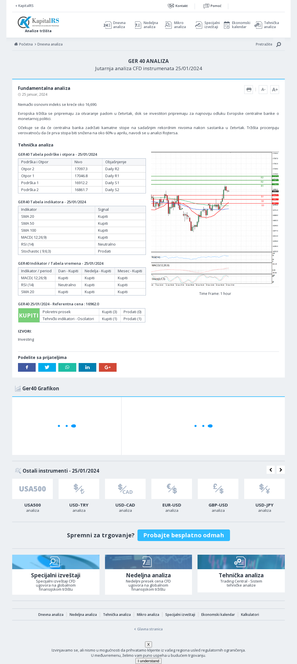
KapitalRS (26, 5)
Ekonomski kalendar (240, 25)
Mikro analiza (180, 25)
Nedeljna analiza (151, 25)
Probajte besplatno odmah (183, 535)
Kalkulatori (250, 614)
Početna (26, 44)
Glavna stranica (150, 629)
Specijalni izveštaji (210, 25)
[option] (32, 497)
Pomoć (216, 5)
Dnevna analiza (119, 25)
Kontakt (181, 5)
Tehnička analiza (271, 25)
